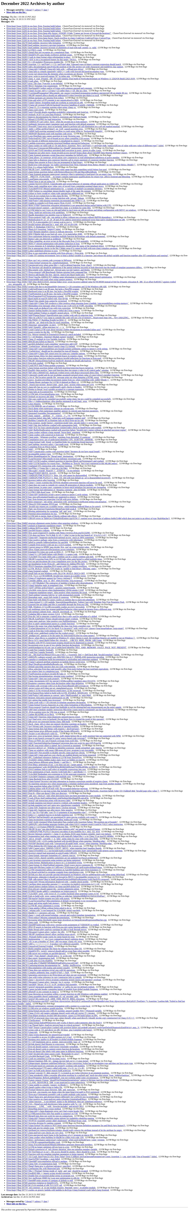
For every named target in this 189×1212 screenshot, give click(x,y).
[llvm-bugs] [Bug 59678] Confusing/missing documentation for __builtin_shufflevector (43, 965)
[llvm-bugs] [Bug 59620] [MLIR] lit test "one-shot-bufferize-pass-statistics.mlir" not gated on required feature (53, 829)
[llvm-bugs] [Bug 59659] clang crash (22, 922)
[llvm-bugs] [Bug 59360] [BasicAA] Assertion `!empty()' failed (33, 229)
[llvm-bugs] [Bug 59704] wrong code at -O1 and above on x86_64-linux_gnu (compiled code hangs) (49, 1030)
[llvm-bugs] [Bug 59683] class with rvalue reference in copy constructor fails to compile (44, 977)
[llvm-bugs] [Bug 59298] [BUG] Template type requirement (32, 86)
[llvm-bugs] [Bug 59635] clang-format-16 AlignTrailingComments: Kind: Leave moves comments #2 (49, 865)
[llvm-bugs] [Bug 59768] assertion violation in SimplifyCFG (32, 1183)
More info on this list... (16, 12)
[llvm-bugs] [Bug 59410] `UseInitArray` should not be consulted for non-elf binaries (42, 351)
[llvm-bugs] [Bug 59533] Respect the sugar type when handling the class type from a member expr (48, 626)
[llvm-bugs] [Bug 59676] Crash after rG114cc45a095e (29, 960)
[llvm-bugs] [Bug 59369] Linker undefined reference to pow (32, 251)
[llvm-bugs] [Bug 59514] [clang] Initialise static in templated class (35, 585)
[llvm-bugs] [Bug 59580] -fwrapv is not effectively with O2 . (32, 733)
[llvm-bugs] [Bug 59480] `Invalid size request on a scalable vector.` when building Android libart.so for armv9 (53, 506)
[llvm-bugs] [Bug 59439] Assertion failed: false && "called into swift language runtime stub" (46, 418)
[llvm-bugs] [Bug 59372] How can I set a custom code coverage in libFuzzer (39, 260)
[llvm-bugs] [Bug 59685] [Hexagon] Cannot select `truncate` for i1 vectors (38, 982)
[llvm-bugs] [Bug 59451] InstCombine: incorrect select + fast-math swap (37, 444)
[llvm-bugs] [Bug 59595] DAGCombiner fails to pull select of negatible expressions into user (46, 769)
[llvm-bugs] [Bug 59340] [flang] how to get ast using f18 (30, 181)
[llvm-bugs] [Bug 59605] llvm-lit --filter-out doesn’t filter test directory (37, 793)
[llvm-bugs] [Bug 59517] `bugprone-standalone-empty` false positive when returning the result (47, 592)
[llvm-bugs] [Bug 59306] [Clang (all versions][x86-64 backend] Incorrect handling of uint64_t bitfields (50, 105)
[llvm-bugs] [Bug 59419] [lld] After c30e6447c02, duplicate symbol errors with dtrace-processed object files (52, 373)
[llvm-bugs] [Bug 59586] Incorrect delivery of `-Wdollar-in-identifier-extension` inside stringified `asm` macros (54, 748)
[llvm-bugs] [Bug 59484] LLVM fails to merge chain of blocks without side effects (41, 516)
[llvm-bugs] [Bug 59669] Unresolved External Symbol (29, 946)
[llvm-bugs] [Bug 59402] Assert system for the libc (28, 332)
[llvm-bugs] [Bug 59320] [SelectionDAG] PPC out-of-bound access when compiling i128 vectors (48, 138)
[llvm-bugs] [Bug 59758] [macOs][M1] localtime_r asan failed (33, 1159)
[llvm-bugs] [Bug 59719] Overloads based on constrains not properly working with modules (45, 1066)
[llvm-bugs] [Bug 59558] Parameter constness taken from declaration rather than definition (45, 683)
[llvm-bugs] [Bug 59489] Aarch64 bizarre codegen (28, 530)
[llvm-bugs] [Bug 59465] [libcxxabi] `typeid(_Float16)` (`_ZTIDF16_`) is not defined (43, 471)
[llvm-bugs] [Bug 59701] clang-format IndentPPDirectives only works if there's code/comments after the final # (54, 1023)
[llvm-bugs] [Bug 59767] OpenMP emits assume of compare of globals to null (39, 1180)
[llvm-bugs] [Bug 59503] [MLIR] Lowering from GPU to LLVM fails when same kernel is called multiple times (54, 559)
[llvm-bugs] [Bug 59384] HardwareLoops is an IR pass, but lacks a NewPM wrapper (42, 291)
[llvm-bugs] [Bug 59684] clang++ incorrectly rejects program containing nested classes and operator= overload (54, 980)
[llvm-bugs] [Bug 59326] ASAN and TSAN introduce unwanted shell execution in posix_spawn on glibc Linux (54, 150)
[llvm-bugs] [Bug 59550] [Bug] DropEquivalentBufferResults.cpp (34, 664)
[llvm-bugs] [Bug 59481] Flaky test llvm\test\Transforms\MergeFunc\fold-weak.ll (41, 509)
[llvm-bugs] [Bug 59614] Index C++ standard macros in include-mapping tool (39, 815)
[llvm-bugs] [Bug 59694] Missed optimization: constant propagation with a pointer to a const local (48, 1006)
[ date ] (45, 10)
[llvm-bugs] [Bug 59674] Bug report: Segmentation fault (30, 958)
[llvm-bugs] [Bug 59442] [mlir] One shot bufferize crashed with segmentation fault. (42, 425)
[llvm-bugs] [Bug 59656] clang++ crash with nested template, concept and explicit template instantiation (51, 915)
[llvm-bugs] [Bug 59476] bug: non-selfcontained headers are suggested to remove (41, 497)
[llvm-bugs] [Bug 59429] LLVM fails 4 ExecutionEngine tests (33, 394)
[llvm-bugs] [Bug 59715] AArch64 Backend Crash (28, 1056)
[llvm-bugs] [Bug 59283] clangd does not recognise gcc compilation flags (38, 52)
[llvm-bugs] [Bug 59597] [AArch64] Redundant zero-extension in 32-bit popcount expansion (46, 774)
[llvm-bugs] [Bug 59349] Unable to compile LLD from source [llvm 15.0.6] (39, 203)
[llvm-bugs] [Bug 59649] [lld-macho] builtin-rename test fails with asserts (38, 898)
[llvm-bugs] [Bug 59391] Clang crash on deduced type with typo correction (38, 308)
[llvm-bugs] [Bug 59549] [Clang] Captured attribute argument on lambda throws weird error (45, 662)
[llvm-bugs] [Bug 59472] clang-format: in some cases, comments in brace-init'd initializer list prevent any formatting (56, 487)
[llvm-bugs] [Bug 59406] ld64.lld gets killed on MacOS (30, 341)
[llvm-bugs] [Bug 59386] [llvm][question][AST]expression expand (35, 296)
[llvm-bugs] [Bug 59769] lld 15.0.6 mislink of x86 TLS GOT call (34, 1185)
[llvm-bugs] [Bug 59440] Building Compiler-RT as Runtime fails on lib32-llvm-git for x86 (45, 420)
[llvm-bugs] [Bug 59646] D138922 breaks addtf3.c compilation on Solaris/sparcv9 (41, 891)
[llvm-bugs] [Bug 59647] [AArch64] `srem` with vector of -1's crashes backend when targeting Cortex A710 (52, 894)
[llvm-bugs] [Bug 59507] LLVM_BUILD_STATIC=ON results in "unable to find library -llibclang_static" (51, 568)
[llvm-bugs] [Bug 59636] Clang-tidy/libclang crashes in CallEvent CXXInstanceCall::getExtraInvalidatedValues (54, 867)
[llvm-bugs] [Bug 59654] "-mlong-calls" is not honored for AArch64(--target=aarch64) (43, 910)
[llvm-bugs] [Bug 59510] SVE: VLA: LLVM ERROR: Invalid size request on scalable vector (46, 576)
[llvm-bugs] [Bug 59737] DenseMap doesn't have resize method (33, 1109)
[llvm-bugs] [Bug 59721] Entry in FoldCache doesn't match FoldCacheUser (38, 1070)
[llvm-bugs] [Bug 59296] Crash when (22, 81)
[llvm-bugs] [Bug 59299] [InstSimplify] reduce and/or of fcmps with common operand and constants (49, 88)
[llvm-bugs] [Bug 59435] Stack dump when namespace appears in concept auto (40, 408)
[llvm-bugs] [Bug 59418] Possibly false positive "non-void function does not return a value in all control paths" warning (57, 370)
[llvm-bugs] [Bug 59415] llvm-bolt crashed (25, 363)
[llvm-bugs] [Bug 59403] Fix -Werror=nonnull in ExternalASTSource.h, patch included (43, 334)
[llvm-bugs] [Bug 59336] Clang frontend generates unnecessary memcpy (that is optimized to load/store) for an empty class (59, 174)
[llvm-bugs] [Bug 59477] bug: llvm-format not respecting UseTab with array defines (42, 499)
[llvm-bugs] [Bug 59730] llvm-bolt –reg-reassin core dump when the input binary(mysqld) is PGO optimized (53, 1092)
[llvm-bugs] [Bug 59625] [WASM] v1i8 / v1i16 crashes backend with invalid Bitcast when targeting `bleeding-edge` (56, 841)
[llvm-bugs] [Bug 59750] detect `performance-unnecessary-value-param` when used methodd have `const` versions (55, 1140)
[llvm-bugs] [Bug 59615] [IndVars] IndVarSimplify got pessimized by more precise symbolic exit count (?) (52, 817)
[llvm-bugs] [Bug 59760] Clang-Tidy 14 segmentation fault (31, 1164)
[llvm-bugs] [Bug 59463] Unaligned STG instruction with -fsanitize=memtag (39, 466)
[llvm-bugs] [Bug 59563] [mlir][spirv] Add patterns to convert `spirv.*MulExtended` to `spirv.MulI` (49, 695)
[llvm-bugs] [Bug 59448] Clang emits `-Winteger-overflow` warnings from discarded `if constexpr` (48, 437)
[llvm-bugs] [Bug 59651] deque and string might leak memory (33, 903)
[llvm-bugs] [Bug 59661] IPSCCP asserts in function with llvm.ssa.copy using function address (47, 927)
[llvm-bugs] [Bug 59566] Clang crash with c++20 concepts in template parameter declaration (46, 702)
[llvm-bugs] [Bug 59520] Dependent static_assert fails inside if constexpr (37, 597)
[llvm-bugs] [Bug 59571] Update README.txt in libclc (30, 714)
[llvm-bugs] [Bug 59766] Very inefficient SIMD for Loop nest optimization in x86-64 (43, 1178)
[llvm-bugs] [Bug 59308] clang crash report (25, 110)
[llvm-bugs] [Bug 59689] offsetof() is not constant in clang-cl (32, 992)
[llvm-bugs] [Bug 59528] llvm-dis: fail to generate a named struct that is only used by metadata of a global (52, 616)
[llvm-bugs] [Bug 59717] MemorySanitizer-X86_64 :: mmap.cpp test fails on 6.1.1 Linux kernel (47, 1061)
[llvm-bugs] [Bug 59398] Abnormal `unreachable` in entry (31, 325)
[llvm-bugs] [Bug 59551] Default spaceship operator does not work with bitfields (41, 666)
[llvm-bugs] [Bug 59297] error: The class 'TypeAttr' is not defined (34, 83)
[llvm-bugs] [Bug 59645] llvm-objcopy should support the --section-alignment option (43, 889)
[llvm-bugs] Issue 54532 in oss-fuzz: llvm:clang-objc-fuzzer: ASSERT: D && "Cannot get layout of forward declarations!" (59, 33)
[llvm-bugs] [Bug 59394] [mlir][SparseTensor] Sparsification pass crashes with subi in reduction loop (49, 315)
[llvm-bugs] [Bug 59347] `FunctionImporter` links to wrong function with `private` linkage (45, 198)
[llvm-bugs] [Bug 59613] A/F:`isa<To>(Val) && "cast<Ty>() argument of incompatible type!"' (47, 812)
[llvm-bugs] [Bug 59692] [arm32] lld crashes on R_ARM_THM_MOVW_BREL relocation (45, 999)
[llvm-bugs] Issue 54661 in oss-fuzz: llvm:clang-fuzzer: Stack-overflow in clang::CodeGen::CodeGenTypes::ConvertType (58, 38)
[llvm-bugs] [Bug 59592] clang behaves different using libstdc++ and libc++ (39, 762)
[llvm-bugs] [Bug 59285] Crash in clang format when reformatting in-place (38, 57)
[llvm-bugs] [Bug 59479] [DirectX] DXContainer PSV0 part (32, 504)
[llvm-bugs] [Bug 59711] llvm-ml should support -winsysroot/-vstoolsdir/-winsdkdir (42, 1046)
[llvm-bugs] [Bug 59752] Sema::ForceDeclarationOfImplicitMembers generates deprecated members (49, 1144)
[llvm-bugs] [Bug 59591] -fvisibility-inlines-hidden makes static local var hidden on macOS (45, 760)
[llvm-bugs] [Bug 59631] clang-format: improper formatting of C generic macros (41, 855)
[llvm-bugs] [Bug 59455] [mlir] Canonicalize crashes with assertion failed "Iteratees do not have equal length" (53, 451)
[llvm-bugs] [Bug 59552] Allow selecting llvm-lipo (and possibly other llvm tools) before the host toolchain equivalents (57, 669)
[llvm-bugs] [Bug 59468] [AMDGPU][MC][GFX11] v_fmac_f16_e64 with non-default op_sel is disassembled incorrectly (58, 478)
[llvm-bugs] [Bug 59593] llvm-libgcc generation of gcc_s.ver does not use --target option (44, 764)
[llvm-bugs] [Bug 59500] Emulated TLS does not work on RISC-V (35, 552)
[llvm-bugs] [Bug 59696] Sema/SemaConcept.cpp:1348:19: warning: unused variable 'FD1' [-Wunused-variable (54, 1011)
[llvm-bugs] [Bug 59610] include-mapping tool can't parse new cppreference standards (43, 805)
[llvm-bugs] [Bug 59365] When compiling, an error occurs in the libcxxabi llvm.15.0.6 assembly (47, 241)
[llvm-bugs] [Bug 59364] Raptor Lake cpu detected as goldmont (33, 239)
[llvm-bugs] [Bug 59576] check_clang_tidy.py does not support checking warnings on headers (46, 724)
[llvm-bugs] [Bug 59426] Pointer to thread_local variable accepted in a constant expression (45, 389)
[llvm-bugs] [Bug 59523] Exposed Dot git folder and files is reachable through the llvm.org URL (47, 604)
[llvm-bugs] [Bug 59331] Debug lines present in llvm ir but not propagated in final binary (44, 162)
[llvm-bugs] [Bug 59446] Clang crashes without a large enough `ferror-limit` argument (43, 432)
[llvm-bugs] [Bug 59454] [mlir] (20, 449)
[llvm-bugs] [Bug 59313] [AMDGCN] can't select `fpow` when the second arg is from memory (47, 122)
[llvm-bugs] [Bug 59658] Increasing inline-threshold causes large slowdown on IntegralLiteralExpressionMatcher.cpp (56, 920)
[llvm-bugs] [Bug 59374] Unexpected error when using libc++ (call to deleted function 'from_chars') (49, 265)
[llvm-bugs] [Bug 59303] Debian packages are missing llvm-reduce (35, 98)
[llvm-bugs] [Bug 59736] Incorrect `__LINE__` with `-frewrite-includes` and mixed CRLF (45, 1106)
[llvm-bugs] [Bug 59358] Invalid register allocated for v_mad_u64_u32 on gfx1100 (42, 224)
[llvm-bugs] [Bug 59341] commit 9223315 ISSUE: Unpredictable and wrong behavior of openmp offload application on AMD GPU (62, 184)
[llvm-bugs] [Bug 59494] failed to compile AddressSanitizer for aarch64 (37, 542)
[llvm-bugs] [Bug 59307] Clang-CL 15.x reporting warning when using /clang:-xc (41, 107)
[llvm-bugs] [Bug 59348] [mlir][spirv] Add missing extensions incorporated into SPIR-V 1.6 (46, 200)
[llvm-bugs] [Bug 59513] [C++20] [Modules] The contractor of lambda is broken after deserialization (49, 583)
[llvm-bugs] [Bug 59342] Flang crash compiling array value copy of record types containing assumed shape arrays (55, 186)
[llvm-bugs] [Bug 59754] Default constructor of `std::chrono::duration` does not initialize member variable (52, 1149)
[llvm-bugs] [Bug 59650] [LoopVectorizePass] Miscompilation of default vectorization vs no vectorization (52, 901)
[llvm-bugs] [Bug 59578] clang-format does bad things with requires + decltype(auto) (43, 729)
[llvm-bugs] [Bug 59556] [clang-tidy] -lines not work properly (33, 678)
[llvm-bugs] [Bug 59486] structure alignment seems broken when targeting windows (42, 523)
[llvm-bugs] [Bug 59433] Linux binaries (23, 404)
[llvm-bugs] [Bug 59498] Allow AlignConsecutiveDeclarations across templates (40, 549)
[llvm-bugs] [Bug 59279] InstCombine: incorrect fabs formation (33, 43)
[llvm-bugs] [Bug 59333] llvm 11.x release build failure (30, 167)
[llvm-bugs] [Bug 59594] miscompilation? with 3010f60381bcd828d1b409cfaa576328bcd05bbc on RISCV (52, 767)
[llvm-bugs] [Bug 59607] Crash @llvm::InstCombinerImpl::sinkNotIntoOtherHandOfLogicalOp (47, 798)
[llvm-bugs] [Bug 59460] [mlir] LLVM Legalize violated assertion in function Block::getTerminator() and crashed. (55, 461)
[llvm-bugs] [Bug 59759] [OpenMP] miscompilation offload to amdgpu (37, 1161)
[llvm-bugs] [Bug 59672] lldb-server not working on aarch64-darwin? (36, 953)
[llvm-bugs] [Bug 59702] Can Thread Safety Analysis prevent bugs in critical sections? (43, 1025)
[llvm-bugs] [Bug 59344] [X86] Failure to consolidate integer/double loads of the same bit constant (48, 191)
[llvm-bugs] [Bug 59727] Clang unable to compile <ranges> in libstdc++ (37, 1085)
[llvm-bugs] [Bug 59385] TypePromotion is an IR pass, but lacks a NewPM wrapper (42, 294)
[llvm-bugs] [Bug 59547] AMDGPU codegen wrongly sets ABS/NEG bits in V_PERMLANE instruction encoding (55, 657)
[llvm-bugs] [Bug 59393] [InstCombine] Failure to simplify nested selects (38, 313)
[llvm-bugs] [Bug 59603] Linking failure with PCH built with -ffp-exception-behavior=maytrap (47, 788)
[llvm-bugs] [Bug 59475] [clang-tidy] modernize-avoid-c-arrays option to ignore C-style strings (47, 494)
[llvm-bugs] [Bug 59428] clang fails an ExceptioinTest (29, 392)
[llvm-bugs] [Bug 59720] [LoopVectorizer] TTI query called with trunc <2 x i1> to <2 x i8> (45, 1068)
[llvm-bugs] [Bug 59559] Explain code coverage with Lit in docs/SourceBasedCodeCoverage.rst (47, 686)
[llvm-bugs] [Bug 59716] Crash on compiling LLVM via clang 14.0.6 (36, 1058)
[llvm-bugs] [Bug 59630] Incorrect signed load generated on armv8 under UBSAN (41, 853)
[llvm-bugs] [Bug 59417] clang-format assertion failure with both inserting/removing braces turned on (50, 368)
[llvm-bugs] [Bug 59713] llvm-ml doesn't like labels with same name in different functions (45, 1051)
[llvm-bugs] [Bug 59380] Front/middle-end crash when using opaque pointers (39, 279)
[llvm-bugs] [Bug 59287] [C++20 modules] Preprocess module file (35, 62)
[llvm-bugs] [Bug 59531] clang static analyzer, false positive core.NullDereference (41, 621)
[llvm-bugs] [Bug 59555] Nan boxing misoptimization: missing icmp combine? (40, 676)
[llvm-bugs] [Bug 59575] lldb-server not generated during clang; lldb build (38, 721)
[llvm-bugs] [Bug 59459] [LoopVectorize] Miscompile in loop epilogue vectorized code (44, 459)
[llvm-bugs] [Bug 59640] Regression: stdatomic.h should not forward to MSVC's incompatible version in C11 (53, 877)
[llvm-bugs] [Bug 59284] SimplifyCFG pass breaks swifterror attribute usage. (39, 55)
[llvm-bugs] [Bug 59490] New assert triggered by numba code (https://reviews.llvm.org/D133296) (48, 533)
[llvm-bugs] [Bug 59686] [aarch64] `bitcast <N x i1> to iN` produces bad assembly (42, 984)
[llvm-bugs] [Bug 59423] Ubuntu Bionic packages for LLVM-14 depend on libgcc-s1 (43, 382)
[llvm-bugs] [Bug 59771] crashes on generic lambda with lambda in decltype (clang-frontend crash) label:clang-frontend (57, 1190)
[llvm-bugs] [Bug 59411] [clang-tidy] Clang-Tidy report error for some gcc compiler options (46, 353)
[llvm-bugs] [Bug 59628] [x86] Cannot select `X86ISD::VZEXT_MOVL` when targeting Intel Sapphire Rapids (54, 848)
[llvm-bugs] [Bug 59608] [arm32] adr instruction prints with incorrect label (38, 800)
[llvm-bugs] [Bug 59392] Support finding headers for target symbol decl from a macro (43, 310)
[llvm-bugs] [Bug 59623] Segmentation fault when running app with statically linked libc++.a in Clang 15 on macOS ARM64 (60, 836)
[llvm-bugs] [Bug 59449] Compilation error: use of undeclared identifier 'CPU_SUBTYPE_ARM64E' (50, 439)
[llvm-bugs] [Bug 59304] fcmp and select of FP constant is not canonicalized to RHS (42, 100)
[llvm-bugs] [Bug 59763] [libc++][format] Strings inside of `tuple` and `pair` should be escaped (47, 1171)
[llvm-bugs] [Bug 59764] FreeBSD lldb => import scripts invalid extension (38, 1173)
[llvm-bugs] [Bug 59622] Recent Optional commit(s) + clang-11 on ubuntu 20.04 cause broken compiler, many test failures (59, 834)
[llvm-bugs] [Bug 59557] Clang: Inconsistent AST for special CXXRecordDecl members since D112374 (51, 681)
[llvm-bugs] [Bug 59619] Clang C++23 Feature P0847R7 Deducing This (37, 827)
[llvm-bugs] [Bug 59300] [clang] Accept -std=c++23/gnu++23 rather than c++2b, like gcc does (47, 90)
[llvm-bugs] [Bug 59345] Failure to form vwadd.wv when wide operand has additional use (45, 193)
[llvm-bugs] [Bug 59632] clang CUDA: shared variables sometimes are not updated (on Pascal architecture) (52, 858)
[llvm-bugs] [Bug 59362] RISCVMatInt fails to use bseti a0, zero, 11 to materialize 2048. (44, 234)
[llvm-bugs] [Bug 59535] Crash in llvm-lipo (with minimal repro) (34, 631)
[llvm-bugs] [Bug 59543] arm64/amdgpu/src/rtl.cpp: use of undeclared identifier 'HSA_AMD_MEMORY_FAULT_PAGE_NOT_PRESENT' (66, 647)
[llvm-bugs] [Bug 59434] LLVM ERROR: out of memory (31, 406)
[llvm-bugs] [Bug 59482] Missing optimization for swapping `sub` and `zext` (39, 511)
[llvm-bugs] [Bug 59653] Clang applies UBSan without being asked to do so (39, 908)
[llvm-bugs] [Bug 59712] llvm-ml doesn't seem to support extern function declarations (43, 1049)
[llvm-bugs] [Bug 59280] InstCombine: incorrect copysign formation (36, 45)
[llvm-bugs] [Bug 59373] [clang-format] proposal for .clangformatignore (37, 263)
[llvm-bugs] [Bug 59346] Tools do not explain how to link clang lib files (37, 196)
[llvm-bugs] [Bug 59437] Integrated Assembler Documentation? (33, 413)
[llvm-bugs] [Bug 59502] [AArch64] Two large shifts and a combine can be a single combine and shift (50, 557)
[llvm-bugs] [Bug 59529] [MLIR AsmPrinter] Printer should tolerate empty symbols (42, 619)
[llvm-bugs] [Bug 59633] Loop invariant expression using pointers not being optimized (43, 860)
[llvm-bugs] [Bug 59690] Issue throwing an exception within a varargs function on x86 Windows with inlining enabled (57, 994)
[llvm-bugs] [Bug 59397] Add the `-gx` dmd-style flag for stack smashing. (38, 322)
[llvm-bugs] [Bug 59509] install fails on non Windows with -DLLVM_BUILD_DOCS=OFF (45, 573)
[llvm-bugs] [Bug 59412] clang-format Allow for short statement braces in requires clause (44, 356)
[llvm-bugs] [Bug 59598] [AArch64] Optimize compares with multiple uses (38, 776)
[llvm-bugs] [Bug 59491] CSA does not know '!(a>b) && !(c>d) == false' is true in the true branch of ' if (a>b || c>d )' (56, 535)
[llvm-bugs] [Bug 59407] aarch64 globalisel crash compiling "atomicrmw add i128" (42, 344)
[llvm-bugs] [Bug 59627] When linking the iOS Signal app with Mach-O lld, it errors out (44, 846)
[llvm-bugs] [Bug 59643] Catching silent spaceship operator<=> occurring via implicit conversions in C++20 (53, 884)
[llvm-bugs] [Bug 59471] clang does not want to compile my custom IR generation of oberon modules (50, 485)
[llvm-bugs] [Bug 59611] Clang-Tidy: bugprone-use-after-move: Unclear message (41, 807)
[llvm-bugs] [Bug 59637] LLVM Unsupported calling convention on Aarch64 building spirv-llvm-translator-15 (53, 870)
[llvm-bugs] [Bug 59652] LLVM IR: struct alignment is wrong (33, 905)
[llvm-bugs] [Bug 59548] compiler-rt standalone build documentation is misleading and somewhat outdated (52, 659)
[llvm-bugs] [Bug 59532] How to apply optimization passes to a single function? (40, 623)
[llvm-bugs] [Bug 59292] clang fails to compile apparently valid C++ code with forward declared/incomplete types (55, 71)
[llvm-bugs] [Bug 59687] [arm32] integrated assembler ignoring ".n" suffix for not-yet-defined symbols (50, 987)
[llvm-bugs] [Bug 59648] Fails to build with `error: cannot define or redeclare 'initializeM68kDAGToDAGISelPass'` (56, 896)
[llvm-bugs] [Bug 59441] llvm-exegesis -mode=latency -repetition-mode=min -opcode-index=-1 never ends (52, 423)
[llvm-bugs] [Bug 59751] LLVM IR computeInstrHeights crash (33, 1142)
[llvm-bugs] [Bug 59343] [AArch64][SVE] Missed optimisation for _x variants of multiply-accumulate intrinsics (54, 188)
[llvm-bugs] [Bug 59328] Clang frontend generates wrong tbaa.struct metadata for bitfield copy (47, 155)
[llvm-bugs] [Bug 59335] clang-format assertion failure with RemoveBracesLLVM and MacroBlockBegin (51, 172)
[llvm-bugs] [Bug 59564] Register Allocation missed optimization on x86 (37, 698)
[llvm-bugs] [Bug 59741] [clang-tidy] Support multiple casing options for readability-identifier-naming (50, 1118)
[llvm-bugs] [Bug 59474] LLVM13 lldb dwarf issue (28, 492)
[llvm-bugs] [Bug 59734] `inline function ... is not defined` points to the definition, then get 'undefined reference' (54, 1101)
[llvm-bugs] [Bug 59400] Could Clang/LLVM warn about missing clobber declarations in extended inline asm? (54, 329)
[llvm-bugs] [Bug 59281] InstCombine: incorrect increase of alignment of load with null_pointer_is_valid (51, 47)
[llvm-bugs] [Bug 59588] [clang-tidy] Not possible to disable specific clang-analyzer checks (45, 753)
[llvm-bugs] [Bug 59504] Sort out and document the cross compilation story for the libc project (47, 561)
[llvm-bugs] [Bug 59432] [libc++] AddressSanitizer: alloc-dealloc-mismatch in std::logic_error (47, 401)
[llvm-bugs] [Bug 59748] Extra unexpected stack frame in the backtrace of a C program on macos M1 (49, 1135)
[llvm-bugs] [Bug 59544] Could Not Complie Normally (30, 650)
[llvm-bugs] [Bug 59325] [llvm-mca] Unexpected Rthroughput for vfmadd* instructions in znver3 (48, 148)
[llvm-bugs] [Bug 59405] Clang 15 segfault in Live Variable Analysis (36, 339)
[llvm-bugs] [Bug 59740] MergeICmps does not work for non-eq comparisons (39, 1116)
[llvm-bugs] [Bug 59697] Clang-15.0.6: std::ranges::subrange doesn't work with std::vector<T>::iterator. (51, 1013)
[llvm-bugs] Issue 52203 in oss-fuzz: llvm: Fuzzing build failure (33, 26)
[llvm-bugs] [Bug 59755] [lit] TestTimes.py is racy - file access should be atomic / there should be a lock (51, 1152)
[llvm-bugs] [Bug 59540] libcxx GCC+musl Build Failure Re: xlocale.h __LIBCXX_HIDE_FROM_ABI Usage (54, 640)
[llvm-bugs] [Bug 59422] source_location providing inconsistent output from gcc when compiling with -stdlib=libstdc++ (58, 380)
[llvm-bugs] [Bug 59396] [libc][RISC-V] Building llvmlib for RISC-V (36, 320)
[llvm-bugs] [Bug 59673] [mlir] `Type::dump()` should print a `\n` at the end (39, 956)
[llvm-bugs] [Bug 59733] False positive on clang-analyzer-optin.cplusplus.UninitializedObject (46, 1099)
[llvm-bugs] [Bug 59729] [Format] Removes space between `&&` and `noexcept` (41, 1090)
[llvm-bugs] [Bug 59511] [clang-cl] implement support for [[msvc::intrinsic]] (39, 578)
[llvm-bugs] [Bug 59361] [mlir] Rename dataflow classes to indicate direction (39, 232)
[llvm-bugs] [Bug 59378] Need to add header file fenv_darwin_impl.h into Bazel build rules (45, 275)
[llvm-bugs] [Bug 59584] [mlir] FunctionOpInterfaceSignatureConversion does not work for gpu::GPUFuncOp (53, 743)
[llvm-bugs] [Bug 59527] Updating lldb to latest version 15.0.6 (33, 614)
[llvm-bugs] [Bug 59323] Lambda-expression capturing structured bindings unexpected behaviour (48, 143)
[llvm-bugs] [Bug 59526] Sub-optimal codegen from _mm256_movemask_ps (39, 612)
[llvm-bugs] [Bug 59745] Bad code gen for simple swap (30, 1128)
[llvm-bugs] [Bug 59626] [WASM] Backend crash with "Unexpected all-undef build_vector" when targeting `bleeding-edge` (59, 843)
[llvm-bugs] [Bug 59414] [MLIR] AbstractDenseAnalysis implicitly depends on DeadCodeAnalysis (49, 361)
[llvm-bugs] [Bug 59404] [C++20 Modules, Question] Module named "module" (40, 337)
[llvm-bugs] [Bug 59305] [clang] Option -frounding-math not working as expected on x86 (44, 102)
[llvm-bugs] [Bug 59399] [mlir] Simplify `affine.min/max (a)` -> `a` (35, 327)
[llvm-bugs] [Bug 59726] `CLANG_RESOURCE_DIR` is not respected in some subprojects (45, 1082)
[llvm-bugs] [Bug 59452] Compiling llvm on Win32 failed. (31, 447)
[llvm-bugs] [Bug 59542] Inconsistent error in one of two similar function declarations (43, 645)
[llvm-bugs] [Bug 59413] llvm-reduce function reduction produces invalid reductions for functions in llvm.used (54, 358)
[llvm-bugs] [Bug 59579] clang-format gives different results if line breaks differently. (43, 731)
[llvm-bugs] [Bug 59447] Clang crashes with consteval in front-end (35, 435)
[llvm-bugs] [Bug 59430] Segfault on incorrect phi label (30, 396)
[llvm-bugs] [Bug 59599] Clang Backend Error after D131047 (33, 779)
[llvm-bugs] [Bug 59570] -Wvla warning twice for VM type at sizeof (35, 712)
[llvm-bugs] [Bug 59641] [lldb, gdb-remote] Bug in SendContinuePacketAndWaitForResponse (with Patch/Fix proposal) (58, 879)
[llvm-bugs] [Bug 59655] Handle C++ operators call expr (31, 913)
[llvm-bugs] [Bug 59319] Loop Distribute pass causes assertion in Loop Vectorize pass (43, 136)
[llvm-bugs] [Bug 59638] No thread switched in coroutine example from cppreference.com (45, 872)
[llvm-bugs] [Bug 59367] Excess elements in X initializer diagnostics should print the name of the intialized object (55, 246)
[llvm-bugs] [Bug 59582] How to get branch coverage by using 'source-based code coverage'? (46, 738)
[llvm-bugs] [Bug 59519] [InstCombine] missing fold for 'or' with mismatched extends (43, 595)
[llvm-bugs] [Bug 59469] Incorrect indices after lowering (30, 480)
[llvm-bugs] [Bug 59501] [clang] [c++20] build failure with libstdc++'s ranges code (42, 554)
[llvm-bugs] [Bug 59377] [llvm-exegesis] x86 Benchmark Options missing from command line (47, 272)
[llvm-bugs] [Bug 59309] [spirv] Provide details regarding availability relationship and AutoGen (47, 112)
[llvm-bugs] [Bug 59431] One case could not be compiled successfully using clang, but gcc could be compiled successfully (58, 399)
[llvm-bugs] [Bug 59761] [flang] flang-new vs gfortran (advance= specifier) (38, 1166)
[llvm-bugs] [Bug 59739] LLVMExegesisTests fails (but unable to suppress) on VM (42, 1113)
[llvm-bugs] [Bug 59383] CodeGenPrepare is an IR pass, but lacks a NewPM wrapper (43, 289)
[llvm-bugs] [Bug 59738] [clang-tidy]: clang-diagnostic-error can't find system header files (45, 1111)
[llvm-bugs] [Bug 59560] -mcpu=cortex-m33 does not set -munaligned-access (39, 688)
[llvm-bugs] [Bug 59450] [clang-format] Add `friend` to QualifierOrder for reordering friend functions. (50, 442)
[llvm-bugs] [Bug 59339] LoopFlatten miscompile (28, 179)
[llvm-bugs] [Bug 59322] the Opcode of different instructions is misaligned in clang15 (43, 141)
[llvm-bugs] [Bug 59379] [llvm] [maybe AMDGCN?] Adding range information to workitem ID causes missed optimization (59, 277)
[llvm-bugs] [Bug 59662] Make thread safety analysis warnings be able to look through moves (46, 929)
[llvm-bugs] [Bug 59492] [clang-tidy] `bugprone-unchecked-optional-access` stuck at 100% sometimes (50, 537)
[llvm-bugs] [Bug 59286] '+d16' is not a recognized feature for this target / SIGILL (41, 59)
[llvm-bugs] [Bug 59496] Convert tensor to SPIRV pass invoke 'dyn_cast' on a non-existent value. (48, 547)
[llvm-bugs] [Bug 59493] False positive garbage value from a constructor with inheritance (44, 540)
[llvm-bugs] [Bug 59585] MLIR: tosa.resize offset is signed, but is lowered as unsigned (43, 745)
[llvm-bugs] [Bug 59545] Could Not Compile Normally (30, 652)
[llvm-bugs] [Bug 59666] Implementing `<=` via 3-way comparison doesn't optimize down (45, 939)
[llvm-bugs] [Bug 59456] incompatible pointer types (28, 454)
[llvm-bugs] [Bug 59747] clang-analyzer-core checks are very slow (35, 1133)
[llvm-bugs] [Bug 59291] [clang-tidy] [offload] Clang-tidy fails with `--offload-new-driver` (45, 69)
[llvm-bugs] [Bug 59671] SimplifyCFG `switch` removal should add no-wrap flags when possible (48, 951)
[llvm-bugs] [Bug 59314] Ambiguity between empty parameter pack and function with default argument (50, 124)
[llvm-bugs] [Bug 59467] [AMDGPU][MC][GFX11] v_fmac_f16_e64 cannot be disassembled (46, 475)
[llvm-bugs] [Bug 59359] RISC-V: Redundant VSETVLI (30, 227)
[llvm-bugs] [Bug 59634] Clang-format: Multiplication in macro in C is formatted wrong (44, 862)
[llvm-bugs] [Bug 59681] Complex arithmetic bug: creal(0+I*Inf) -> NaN (38, 972)
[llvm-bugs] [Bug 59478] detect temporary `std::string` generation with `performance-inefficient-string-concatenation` (57, 502)
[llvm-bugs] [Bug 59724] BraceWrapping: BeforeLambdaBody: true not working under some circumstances (52, 1078)
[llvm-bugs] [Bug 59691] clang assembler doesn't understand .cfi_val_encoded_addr (42, 996)
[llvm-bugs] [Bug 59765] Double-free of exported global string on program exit (40, 1176)
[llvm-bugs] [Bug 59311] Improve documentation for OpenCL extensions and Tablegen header (46, 117)
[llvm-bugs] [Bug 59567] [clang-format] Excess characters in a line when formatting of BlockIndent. (49, 705)
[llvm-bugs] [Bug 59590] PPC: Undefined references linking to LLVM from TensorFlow (44, 757)
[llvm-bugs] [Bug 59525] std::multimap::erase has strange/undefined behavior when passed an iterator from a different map (59, 609)
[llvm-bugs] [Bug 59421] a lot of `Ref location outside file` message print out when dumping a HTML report (52, 377)
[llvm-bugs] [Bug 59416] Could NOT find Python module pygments (35, 365)
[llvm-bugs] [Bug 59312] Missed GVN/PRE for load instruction (33, 119)
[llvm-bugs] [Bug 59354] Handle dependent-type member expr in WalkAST (38, 215)
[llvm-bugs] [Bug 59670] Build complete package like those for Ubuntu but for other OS (44, 949)
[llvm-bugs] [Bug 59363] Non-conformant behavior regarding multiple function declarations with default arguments (56, 236)
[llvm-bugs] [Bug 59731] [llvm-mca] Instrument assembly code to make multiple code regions (46, 1094)
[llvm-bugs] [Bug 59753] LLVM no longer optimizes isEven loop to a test (38, 1147)
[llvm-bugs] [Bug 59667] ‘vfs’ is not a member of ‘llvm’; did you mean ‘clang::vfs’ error (44, 941)
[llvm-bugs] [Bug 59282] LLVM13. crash (24, 50)
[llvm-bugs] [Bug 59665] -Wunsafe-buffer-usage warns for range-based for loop (40, 937)
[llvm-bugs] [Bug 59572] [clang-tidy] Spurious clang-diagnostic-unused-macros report (43, 717)
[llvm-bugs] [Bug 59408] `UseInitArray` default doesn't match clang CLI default (41, 346)
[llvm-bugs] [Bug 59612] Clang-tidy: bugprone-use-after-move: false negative (39, 810)
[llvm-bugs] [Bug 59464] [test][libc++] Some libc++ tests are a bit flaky (37, 468)
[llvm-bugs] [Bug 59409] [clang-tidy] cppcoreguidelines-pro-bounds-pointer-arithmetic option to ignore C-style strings (57, 349)
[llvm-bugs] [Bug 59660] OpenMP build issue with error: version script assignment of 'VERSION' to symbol (53, 925)
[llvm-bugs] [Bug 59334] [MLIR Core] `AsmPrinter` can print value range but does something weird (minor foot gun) (56, 169)
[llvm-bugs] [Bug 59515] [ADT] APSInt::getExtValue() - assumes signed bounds (41, 588)
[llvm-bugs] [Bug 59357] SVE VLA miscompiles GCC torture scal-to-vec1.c (39, 222)
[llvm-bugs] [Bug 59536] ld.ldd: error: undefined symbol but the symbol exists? (40, 633)
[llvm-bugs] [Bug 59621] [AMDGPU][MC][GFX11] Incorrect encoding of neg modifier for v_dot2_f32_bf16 (53, 831)
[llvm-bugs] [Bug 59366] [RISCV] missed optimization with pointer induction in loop (43, 243)
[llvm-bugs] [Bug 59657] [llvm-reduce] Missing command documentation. (38, 917)
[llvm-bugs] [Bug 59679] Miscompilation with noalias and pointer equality (38, 968)
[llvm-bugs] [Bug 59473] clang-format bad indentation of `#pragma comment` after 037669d (46, 490)
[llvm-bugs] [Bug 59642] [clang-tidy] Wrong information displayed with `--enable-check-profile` (48, 882)
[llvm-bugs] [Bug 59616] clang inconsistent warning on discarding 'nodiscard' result (42, 819)
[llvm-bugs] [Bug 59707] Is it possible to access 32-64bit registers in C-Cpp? (39, 1037)
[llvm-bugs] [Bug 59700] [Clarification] (23, 1020)
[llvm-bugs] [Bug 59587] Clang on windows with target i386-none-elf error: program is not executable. (50, 750)
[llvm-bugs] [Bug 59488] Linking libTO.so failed (27, 528)
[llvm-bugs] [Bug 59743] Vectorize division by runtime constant (34, 1123)
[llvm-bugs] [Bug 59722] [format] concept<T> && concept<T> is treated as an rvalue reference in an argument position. (58, 1073)
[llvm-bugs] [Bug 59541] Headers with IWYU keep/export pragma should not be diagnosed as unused (50, 643)
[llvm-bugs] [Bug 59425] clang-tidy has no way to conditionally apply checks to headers (44, 387)
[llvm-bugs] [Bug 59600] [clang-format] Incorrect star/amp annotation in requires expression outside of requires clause (57, 781)
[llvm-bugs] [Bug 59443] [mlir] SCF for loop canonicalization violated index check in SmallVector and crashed (54, 427)
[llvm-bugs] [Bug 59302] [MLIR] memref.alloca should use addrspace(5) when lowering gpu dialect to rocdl (53, 95)
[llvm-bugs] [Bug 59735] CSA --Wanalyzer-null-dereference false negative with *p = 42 (44, 1104)
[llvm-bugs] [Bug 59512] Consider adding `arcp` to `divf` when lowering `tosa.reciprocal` (44, 580)
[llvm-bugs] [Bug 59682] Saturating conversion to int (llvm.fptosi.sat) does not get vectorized (46, 975)
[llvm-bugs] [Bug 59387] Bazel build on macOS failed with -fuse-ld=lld (37, 298)
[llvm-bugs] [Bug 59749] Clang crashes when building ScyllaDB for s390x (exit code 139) (45, 1137)
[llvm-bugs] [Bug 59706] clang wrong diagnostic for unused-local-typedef (38, 1035)
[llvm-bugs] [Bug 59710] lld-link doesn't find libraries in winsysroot (35, 1044)
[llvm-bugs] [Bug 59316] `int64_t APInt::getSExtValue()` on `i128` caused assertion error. (45, 129)
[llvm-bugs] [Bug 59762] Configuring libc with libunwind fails (33, 1168)
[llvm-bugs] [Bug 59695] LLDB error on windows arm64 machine (35, 1008)
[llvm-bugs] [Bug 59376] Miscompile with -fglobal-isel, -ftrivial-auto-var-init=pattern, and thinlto (48, 270)
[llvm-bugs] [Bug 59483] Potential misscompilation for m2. (32, 514)
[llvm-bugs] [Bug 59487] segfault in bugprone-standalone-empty (34, 525)
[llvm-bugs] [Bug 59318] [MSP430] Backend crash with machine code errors (39, 134)
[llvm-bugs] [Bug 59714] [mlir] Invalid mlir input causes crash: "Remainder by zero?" (43, 1054)
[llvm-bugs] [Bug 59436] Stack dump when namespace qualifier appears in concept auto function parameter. (52, 411)
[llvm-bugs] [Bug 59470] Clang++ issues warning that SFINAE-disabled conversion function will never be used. (54, 482)
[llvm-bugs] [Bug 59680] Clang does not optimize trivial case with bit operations (41, 970)
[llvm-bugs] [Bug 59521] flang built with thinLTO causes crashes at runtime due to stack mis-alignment (50, 600)
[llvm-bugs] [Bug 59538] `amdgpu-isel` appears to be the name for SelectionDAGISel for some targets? (50, 635)
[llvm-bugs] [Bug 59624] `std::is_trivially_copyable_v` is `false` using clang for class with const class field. (52, 839)
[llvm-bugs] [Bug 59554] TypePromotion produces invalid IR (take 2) (36, 674)
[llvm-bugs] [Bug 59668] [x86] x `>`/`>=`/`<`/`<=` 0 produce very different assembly (43, 944)
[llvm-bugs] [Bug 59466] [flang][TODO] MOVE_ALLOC (31, 473)
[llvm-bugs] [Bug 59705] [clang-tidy (22, 1032)
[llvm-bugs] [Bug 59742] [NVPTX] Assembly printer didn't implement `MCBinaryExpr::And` (46, 1121)
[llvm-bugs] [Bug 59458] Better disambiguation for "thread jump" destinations (40, 456)
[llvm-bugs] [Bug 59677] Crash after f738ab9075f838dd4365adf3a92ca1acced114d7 (42, 963)
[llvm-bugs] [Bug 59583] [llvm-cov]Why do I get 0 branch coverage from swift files (42, 741)
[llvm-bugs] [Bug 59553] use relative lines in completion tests (33, 671)
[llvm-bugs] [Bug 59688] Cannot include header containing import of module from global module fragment (52, 989)
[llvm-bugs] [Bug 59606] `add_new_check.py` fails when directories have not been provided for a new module (53, 796)
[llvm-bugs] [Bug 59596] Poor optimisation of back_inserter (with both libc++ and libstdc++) (46, 772)
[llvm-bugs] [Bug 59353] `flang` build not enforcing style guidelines (35, 212)
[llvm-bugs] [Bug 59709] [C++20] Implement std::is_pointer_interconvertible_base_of (43, 1042)
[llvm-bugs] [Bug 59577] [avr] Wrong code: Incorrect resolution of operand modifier (42, 726)
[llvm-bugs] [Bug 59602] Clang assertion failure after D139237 (33, 786)
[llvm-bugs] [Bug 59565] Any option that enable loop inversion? (34, 700)
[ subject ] (37, 10)
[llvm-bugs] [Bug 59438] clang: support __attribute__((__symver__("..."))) (38, 416)
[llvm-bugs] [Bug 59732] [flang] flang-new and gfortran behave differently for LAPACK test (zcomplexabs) (52, 1097)
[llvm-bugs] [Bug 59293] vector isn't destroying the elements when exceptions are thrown (44, 74)
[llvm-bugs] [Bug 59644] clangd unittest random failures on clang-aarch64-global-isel (43, 886)
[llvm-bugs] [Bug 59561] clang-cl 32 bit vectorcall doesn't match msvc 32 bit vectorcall (43, 690)
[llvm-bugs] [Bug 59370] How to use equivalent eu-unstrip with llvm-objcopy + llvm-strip (45, 253)
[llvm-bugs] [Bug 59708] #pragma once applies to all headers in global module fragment (44, 1039)
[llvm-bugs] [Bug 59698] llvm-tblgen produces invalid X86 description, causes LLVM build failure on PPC (52, 1015)
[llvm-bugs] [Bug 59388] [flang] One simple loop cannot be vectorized (36, 301)
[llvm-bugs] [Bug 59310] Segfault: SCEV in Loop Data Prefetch (34, 114)
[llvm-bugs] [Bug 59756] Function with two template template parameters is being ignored (45, 1154)
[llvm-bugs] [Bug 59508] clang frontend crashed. (27, 571)
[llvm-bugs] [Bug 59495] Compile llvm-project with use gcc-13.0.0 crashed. (39, 545)
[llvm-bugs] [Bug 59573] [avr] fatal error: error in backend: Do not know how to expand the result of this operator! (55, 719)
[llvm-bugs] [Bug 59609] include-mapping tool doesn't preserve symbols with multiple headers (47, 803)
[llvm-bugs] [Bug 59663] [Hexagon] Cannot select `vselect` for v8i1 (35, 932)
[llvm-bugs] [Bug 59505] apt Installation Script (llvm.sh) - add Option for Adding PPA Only (45, 564)
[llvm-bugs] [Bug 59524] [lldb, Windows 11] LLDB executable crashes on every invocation (45, 607)
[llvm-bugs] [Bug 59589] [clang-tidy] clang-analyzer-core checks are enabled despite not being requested (51, 755)
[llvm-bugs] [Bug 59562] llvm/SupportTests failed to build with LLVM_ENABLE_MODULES (47, 693)
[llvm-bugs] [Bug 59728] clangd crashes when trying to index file (34, 1087)
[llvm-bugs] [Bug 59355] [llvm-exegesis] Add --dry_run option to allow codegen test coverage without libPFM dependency (59, 217)
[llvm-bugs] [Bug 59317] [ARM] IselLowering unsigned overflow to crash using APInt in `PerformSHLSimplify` (55, 131)
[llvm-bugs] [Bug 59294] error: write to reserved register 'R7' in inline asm (38, 76)
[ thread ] (29, 10)
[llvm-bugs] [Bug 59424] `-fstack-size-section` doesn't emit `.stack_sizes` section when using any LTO (50, 384)
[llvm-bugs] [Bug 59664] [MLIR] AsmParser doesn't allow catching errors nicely (41, 934)
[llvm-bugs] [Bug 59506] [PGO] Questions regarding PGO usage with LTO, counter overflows (46, 566)
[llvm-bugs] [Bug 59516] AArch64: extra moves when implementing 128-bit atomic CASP (45, 590)
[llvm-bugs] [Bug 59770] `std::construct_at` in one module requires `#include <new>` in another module (51, 1188)
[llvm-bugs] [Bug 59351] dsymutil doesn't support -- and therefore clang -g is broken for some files (48, 208)
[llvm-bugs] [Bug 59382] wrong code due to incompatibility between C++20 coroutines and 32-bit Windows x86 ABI (56, 286)
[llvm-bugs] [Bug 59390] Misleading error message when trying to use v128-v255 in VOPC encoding (49, 306)
